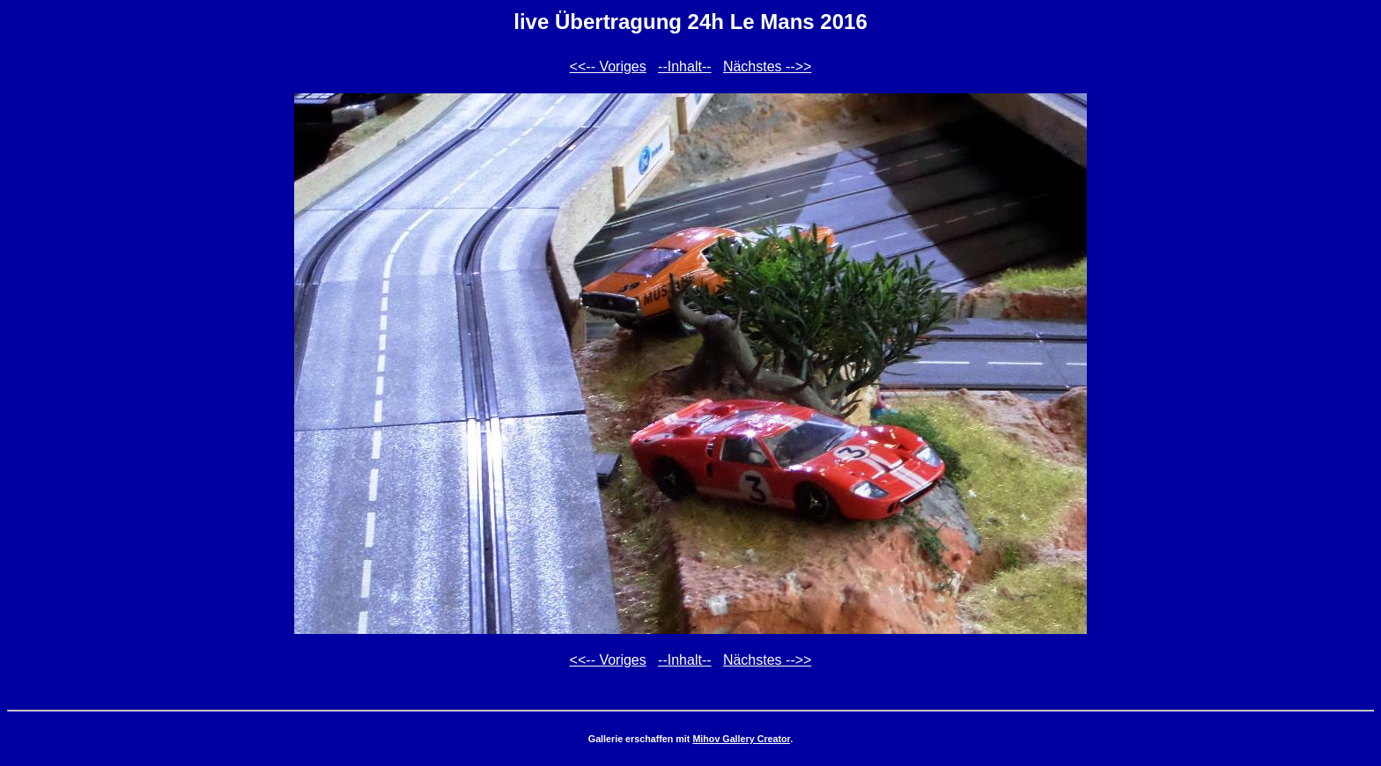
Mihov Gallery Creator (741, 738)
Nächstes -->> (767, 66)
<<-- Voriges (608, 66)
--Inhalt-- (684, 66)
